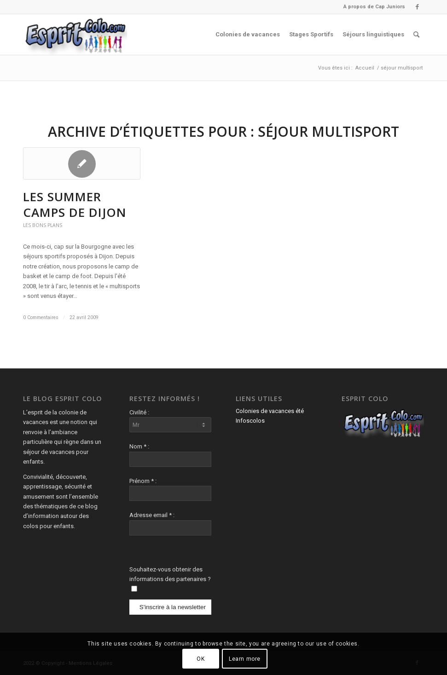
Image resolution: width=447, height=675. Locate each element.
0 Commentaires (40, 317)
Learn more (245, 659)
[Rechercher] (416, 34)
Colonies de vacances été (270, 410)
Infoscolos (250, 420)
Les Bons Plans (42, 225)
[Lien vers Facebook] (417, 7)
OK (200, 659)
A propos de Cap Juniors (374, 7)
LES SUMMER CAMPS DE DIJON (75, 204)
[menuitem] (372, 7)
